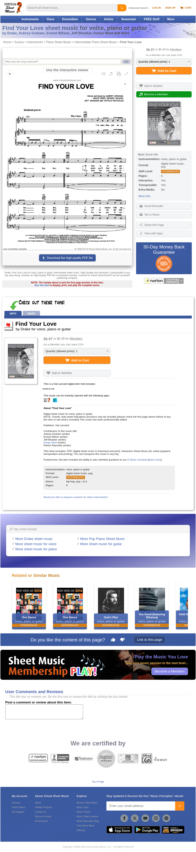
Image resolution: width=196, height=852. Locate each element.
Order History (18, 807)
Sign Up (170, 7)
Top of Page (98, 781)
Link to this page (149, 640)
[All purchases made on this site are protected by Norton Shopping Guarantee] (164, 281)
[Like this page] (113, 640)
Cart (186, 7)
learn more (155, 459)
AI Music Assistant (137, 459)
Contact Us (40, 812)
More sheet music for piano (36, 549)
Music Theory (83, 812)
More (170, 19)
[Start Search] (122, 7)
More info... (145, 196)
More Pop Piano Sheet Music (102, 539)
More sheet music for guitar (101, 544)
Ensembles (70, 19)
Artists (108, 19)
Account (16, 802)
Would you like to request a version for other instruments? (75, 497)
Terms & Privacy (43, 816)
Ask (126, 61)
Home (7, 42)
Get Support (18, 812)
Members (176, 49)
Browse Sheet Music (87, 802)
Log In (156, 7)
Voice (50, 19)
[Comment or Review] (44, 711)
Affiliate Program (43, 807)
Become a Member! (170, 671)
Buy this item (42, 285)
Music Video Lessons (87, 816)
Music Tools (82, 807)
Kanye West (50, 442)
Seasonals (128, 19)
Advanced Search (138, 7)
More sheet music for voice (35, 544)
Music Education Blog (88, 821)
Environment (41, 821)
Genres (91, 19)
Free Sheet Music (86, 825)
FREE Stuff (151, 19)
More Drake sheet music (34, 539)
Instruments (30, 19)
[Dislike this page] (122, 640)
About (38, 802)
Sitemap (81, 830)
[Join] (179, 806)
